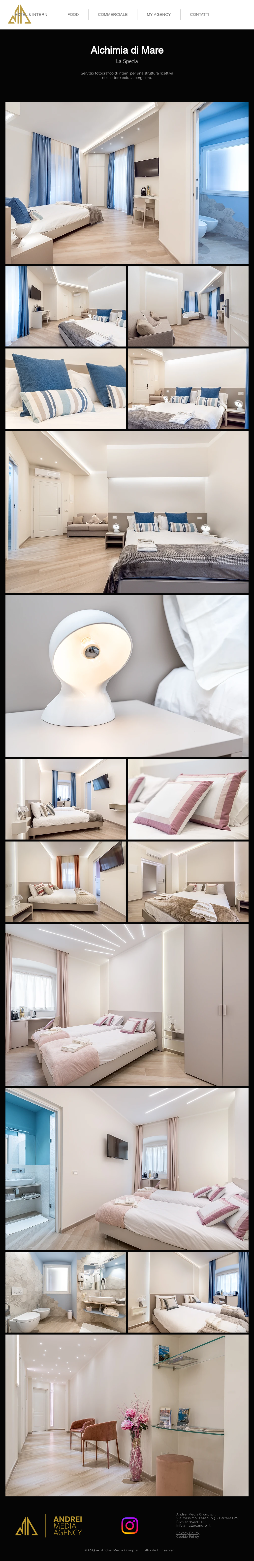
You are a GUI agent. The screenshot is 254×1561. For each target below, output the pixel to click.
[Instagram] (130, 1525)
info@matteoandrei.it (193, 1525)
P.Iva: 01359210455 (191, 1522)
